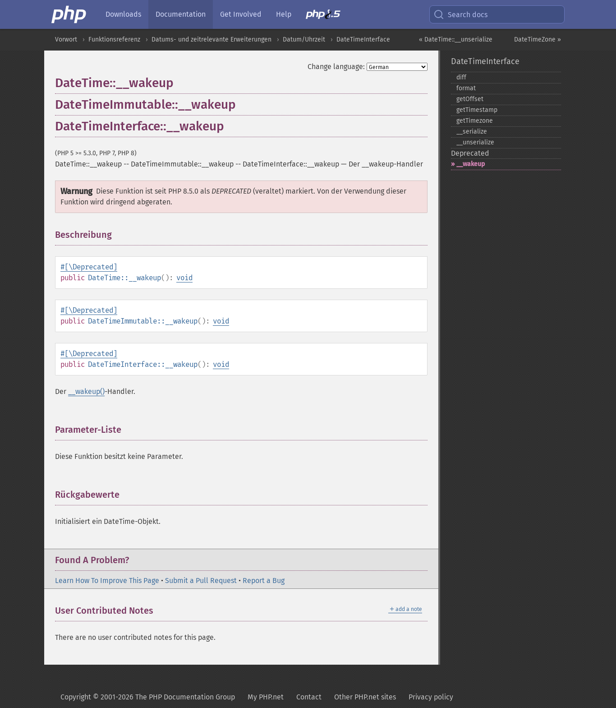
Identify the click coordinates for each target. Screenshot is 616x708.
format (466, 88)
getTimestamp (476, 110)
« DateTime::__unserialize (455, 39)
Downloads (123, 14)
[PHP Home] (69, 14)
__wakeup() (86, 391)
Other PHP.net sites (365, 697)
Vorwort (66, 39)
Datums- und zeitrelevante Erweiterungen (211, 39)
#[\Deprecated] (88, 267)
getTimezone (474, 121)
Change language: (336, 66)
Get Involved (241, 14)
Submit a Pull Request (201, 580)
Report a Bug (264, 580)
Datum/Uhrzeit (304, 39)
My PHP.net (266, 697)
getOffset (469, 99)
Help (283, 14)
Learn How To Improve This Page (107, 580)
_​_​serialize (471, 131)
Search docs (460, 14)
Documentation (181, 14)
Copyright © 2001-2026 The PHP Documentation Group (147, 697)
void (184, 277)
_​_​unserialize (475, 142)
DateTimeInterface (363, 39)
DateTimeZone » (537, 39)
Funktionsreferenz (114, 39)
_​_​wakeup (470, 164)
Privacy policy (431, 697)
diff (461, 77)
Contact (309, 697)
